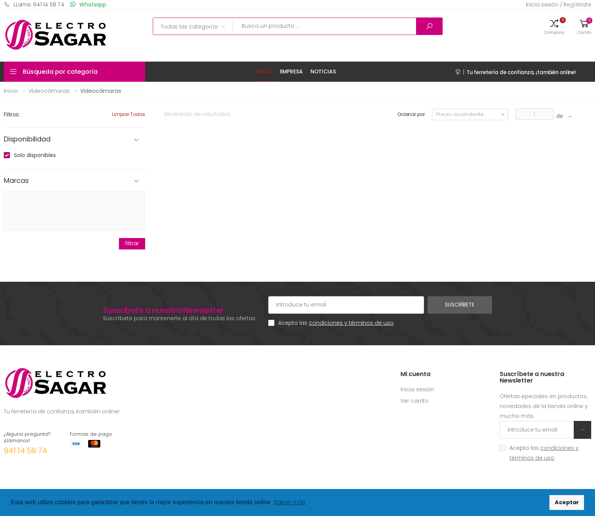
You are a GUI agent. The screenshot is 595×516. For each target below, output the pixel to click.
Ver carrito (414, 401)
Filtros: (12, 114)
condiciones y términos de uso (351, 323)
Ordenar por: (411, 114)
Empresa (291, 71)
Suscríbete (460, 304)
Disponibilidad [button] (27, 139)
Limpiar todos (128, 114)
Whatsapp (88, 4)
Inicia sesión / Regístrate (558, 4)
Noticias (323, 71)
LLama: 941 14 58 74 (34, 4)
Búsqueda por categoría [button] (60, 71)
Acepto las (336, 323)
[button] (554, 26)
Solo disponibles (35, 155)
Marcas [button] (16, 181)
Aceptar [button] (567, 502)
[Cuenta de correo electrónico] (346, 305)
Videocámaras (49, 91)
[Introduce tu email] (537, 429)
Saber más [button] (289, 502)
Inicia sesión (417, 389)
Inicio (263, 71)
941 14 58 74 (25, 450)
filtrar (132, 243)
